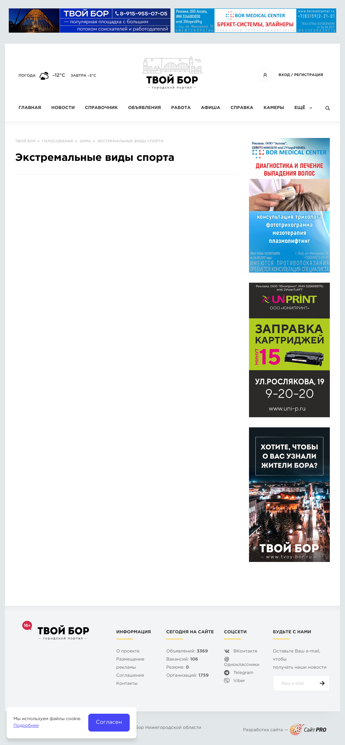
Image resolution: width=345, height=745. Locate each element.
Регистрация (308, 75)
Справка (241, 108)
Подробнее (26, 726)
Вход (284, 75)
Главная (30, 108)
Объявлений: (187, 651)
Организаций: (187, 676)
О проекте (127, 651)
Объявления (144, 108)
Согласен (109, 722)
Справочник (101, 108)
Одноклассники (241, 665)
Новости (62, 108)
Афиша (210, 108)
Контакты (127, 684)
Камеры (273, 108)
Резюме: (177, 668)
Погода (27, 75)
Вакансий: (182, 660)
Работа (181, 108)
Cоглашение (130, 676)
